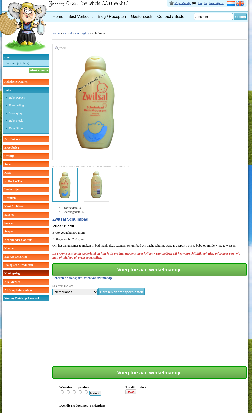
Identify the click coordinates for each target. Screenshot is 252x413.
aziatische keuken (16, 81)
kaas (7, 172)
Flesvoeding (16, 105)
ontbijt (9, 156)
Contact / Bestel (171, 16)
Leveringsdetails (73, 212)
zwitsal (67, 33)
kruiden (9, 248)
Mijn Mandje (182, 3)
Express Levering (15, 256)
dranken (10, 198)
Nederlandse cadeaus (18, 240)
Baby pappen (17, 97)
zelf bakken (12, 139)
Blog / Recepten (112, 16)
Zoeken (240, 17)
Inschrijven (216, 3)
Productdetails (71, 208)
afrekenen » (39, 70)
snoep (8, 164)
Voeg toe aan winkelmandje (149, 269)
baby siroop (16, 128)
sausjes (9, 214)
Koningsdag (12, 273)
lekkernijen (12, 189)
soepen (9, 231)
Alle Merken (12, 282)
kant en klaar (14, 206)
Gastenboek (141, 16)
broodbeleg (11, 147)
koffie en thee (14, 181)
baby (7, 90)
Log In (202, 3)
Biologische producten (18, 265)
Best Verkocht (80, 16)
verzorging (15, 113)
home (56, 33)
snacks (8, 223)
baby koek (16, 120)
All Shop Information (18, 290)
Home (58, 16)
